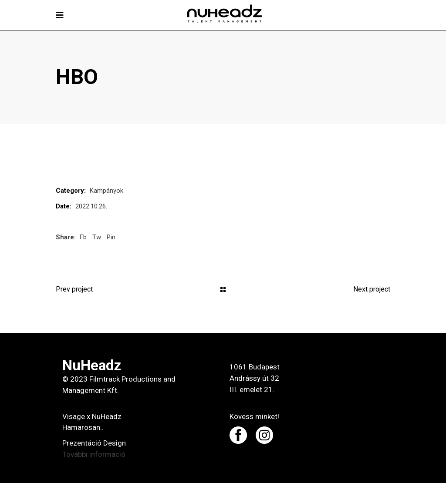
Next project (371, 289)
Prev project (74, 289)
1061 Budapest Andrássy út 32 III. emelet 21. (255, 378)
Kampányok (106, 191)
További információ (93, 454)
